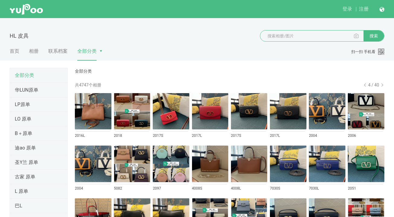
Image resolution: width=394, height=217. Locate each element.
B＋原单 (23, 133)
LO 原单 (23, 119)
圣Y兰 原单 (26, 162)
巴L (18, 206)
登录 (347, 9)
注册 (364, 9)
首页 (14, 51)
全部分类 (87, 51)
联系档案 (58, 51)
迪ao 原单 (25, 148)
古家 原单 (25, 177)
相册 (34, 51)
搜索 (374, 35)
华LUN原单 (26, 90)
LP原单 (22, 104)
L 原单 (21, 191)
